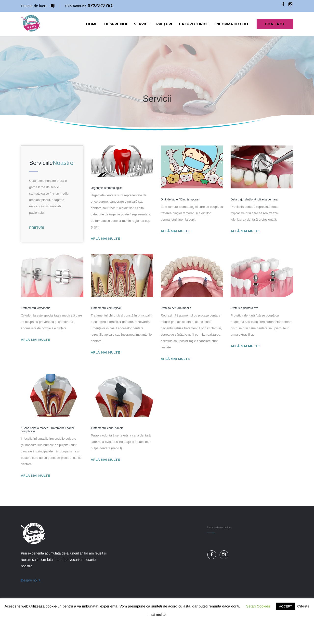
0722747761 (100, 5)
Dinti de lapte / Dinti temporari (180, 199)
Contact (275, 24)
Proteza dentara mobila (176, 308)
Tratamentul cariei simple (107, 428)
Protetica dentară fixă (244, 308)
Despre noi (30, 581)
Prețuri (36, 227)
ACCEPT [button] (285, 606)
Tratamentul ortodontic (35, 308)
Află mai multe (105, 239)
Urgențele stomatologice (106, 188)
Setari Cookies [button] (258, 606)
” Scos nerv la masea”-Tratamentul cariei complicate (47, 430)
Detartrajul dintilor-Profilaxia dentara (254, 199)
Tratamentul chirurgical (106, 308)
